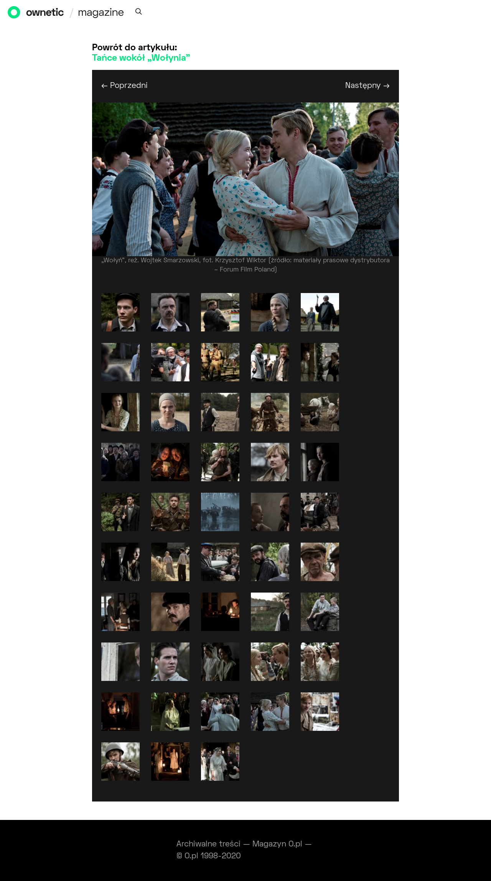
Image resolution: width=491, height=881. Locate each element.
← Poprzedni (124, 85)
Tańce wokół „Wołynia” (141, 58)
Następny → (367, 85)
